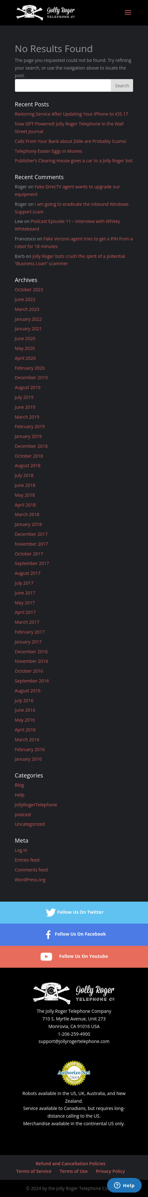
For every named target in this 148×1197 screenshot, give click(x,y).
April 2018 (25, 505)
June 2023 (25, 299)
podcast (23, 814)
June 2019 (25, 407)
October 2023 (29, 289)
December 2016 (31, 652)
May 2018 (25, 495)
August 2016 (28, 691)
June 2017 (25, 593)
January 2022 (28, 319)
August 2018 (28, 465)
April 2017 (25, 612)
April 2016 (25, 730)
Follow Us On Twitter (74, 912)
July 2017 (24, 583)
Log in (21, 850)
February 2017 (30, 632)
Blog (19, 785)
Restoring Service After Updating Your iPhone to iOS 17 (71, 114)
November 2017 (31, 544)
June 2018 (25, 485)
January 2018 (28, 524)
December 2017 (31, 534)
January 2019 (28, 436)
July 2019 (24, 397)
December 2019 (31, 377)
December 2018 (31, 446)
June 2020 (25, 338)
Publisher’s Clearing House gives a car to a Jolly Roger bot (74, 161)
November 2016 (31, 661)
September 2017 (32, 563)
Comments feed (31, 870)
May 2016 (25, 720)
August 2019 (28, 387)
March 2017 (27, 622)
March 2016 (27, 739)
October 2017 (29, 554)
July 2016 (24, 700)
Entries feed (27, 860)
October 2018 (29, 456)
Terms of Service (33, 1171)
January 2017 (28, 642)
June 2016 (25, 710)
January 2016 (28, 759)
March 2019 (27, 417)
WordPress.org (30, 880)
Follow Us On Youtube (74, 956)
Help (19, 795)
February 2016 (30, 749)
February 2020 (30, 368)
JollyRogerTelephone (36, 805)
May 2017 (25, 603)
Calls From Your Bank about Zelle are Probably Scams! (70, 141)
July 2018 (24, 475)
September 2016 (32, 681)
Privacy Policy (110, 1171)
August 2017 (28, 573)
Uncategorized (30, 824)
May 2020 (25, 348)
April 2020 (25, 358)
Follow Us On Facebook (74, 934)
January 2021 (28, 329)
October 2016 (29, 671)
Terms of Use (74, 1171)
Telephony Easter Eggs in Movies (48, 151)
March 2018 (27, 514)
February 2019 (30, 426)
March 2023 (27, 309)
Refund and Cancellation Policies (70, 1163)
